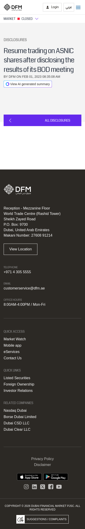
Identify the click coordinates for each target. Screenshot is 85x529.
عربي (69, 7)
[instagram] (34, 486)
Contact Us (13, 358)
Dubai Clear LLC (17, 429)
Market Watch (15, 339)
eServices (11, 352)
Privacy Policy (42, 459)
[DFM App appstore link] (29, 476)
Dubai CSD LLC (16, 423)
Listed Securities (17, 378)
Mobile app (12, 345)
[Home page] (13, 7)
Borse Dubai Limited (20, 417)
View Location (20, 249)
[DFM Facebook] (50, 486)
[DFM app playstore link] (56, 476)
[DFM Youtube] (59, 486)
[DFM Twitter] (42, 486)
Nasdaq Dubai (15, 410)
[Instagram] (26, 486)
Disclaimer (42, 465)
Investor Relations (18, 391)
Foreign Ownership (19, 384)
